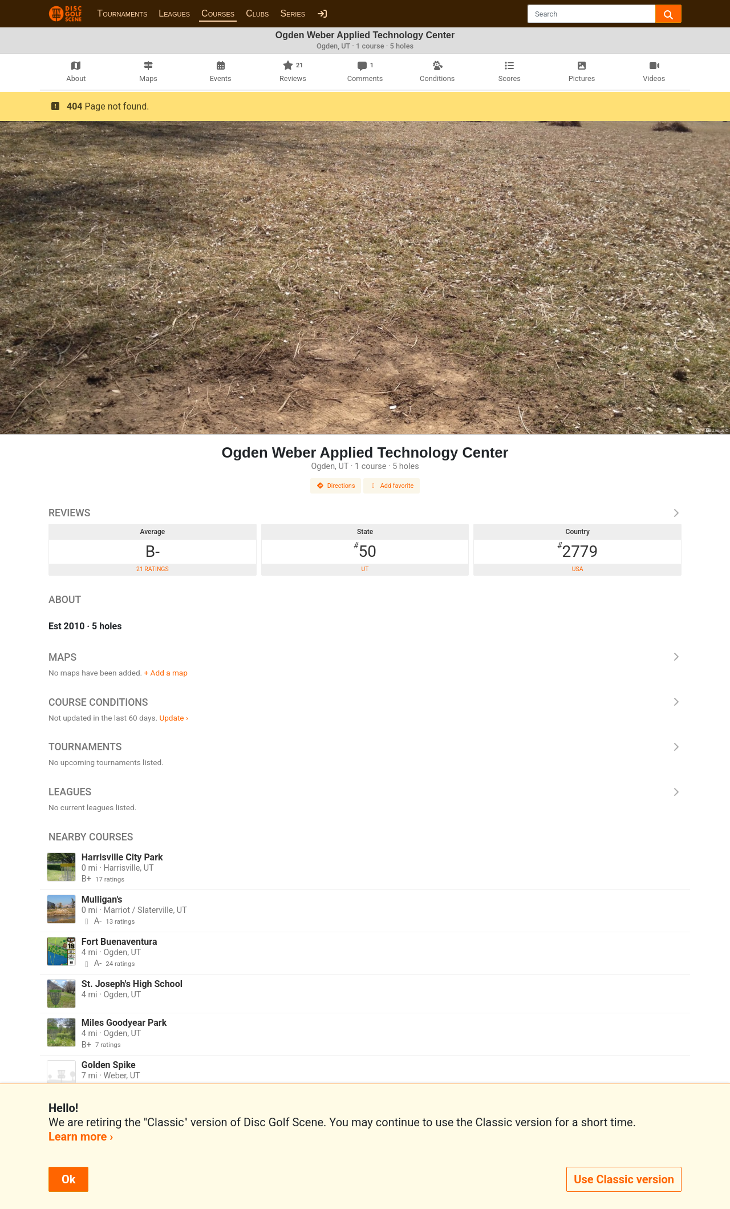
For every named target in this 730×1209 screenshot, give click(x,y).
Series (292, 13)
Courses (217, 13)
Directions (336, 486)
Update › (173, 717)
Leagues (174, 13)
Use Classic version (624, 1179)
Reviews (365, 513)
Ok (68, 1179)
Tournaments (122, 13)
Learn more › (80, 1136)
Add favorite (392, 486)
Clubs (257, 13)
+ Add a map (166, 672)
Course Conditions (365, 702)
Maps (365, 657)
